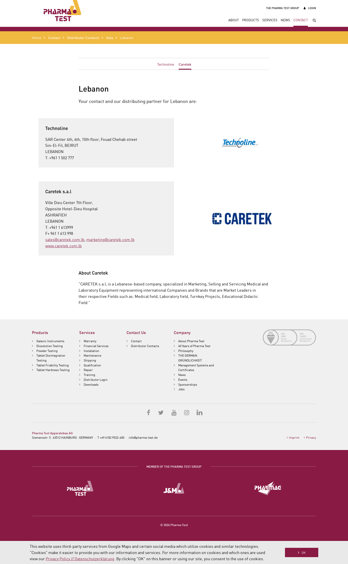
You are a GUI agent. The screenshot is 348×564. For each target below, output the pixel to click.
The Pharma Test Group (282, 8)
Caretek (185, 64)
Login (312, 8)
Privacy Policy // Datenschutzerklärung (80, 558)
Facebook (148, 412)
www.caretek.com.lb (63, 245)
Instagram (186, 412)
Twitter (161, 412)
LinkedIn (199, 412)
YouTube (174, 412)
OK (304, 552)
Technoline (165, 64)
